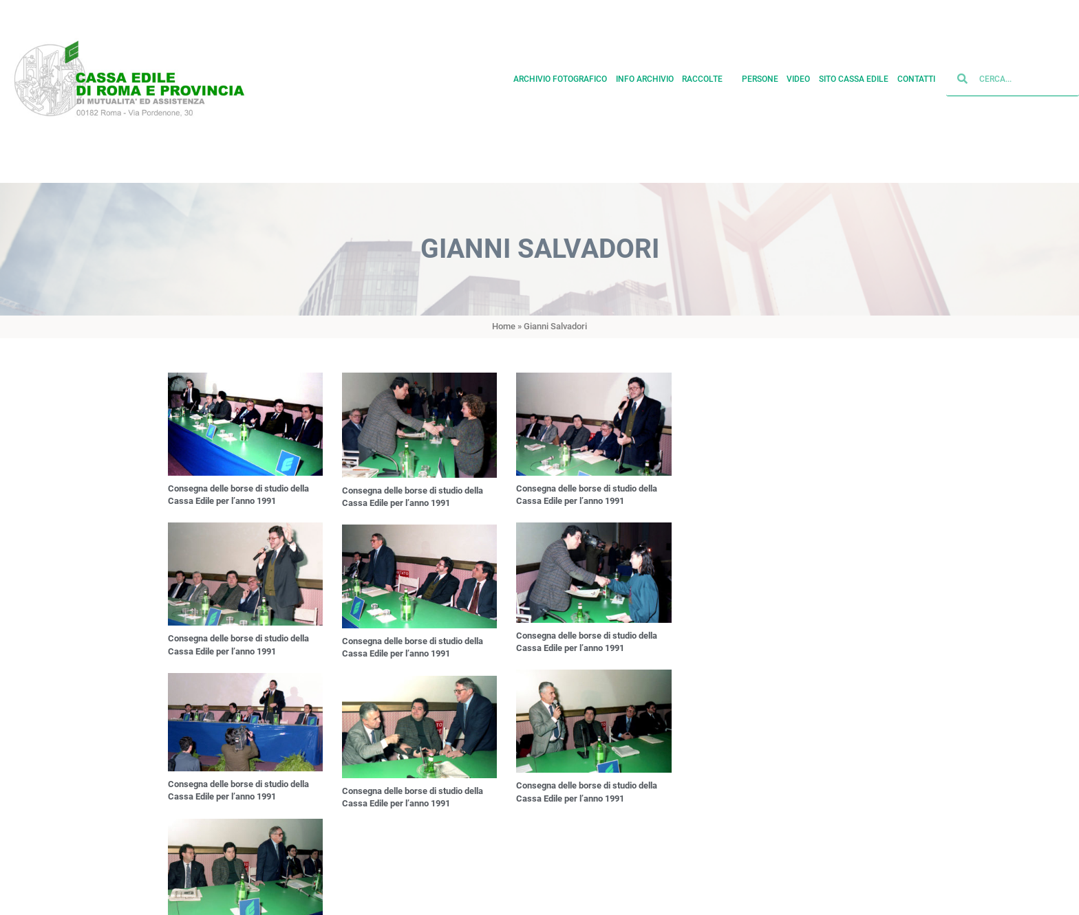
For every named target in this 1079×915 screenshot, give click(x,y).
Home (503, 326)
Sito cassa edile (853, 76)
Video (798, 76)
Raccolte (707, 76)
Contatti (916, 76)
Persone (760, 76)
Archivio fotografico (560, 76)
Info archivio (645, 76)
